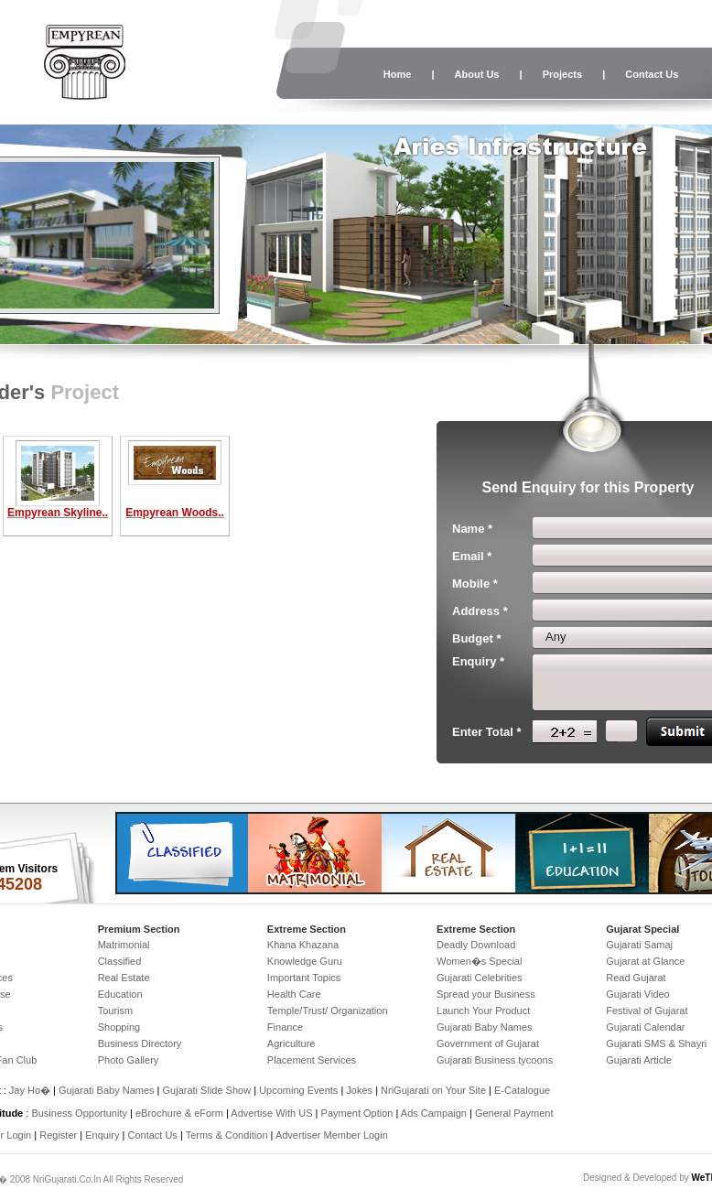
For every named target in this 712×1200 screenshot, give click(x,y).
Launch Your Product (483, 1010)
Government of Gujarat (488, 1043)
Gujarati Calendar (645, 1027)
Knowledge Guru (304, 961)
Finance (285, 1027)
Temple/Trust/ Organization (327, 1010)
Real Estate (124, 977)
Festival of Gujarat (646, 1010)
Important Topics (304, 977)
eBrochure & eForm (179, 1113)
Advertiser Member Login (331, 1135)
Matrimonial (124, 944)
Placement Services (311, 1059)
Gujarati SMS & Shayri (656, 1043)
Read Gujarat (635, 977)
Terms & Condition (227, 1135)
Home (397, 74)
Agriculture (291, 1043)
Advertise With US (271, 1113)
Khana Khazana (303, 944)
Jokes (360, 1090)
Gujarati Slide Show (208, 1090)
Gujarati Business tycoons (495, 1059)
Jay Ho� (29, 1090)
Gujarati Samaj (639, 944)
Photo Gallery (128, 1059)
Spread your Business (486, 994)
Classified (120, 961)
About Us (477, 74)
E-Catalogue (522, 1090)
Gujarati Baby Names (485, 1027)
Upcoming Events (298, 1090)
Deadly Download (476, 944)
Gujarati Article (639, 1059)
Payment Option (357, 1113)
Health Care (294, 994)
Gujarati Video (638, 994)
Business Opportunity (79, 1113)
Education (120, 994)
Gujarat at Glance (645, 961)
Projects (562, 74)
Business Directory (140, 1043)
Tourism (116, 1010)
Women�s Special (479, 961)
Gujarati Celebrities (480, 977)
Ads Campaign (434, 1113)
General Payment (514, 1113)
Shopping (119, 1027)
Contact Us (651, 74)
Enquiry (103, 1135)
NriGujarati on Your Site (433, 1090)
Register (58, 1135)
